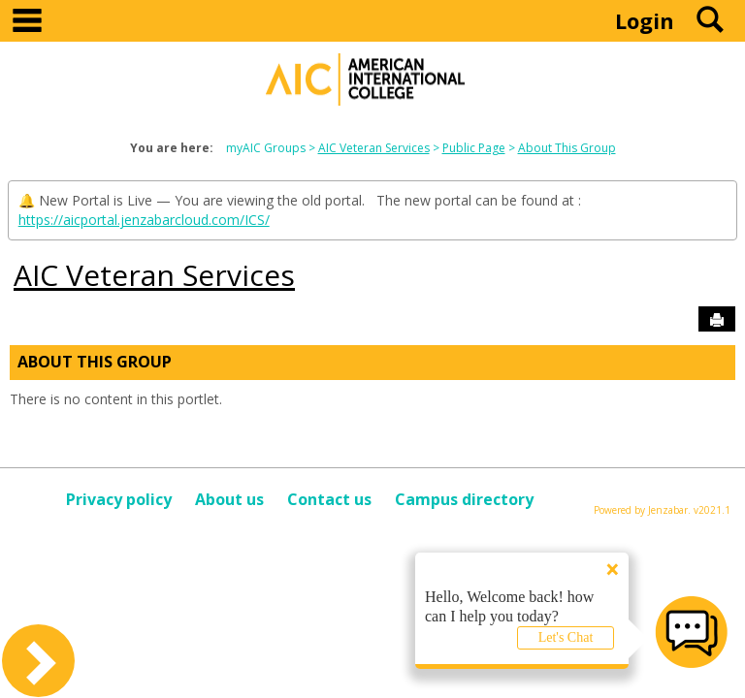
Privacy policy (119, 499)
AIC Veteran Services (374, 148)
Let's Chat (566, 637)
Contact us (329, 499)
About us (229, 499)
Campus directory (464, 499)
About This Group (567, 148)
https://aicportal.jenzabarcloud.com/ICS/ (144, 219)
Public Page (473, 148)
